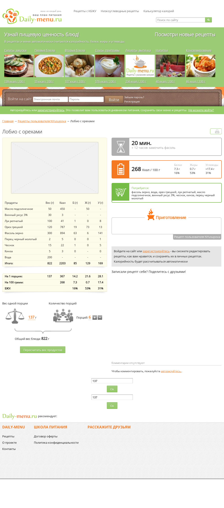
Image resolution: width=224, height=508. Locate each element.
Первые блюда (45, 50)
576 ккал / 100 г (105, 81)
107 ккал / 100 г (75, 81)
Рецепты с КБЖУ (85, 11)
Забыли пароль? (134, 97)
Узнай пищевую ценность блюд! (41, 34)
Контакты (9, 449)
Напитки (162, 50)
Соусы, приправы (107, 50)
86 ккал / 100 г (195, 81)
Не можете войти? (201, 110)
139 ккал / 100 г (14, 81)
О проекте (9, 443)
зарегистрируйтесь (50, 110)
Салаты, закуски (15, 50)
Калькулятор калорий (158, 11)
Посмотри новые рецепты (185, 34)
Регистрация (132, 101)
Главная (7, 121)
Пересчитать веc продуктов (42, 350)
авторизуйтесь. (171, 371)
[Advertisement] (149, 324)
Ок (112, 389)
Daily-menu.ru (34, 16)
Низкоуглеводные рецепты (120, 11)
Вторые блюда (75, 50)
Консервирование (198, 50)
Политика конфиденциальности (56, 443)
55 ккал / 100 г (44, 81)
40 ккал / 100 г (165, 81)
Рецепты (8, 436)
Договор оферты (45, 436)
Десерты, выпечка (138, 50)
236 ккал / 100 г (135, 81)
